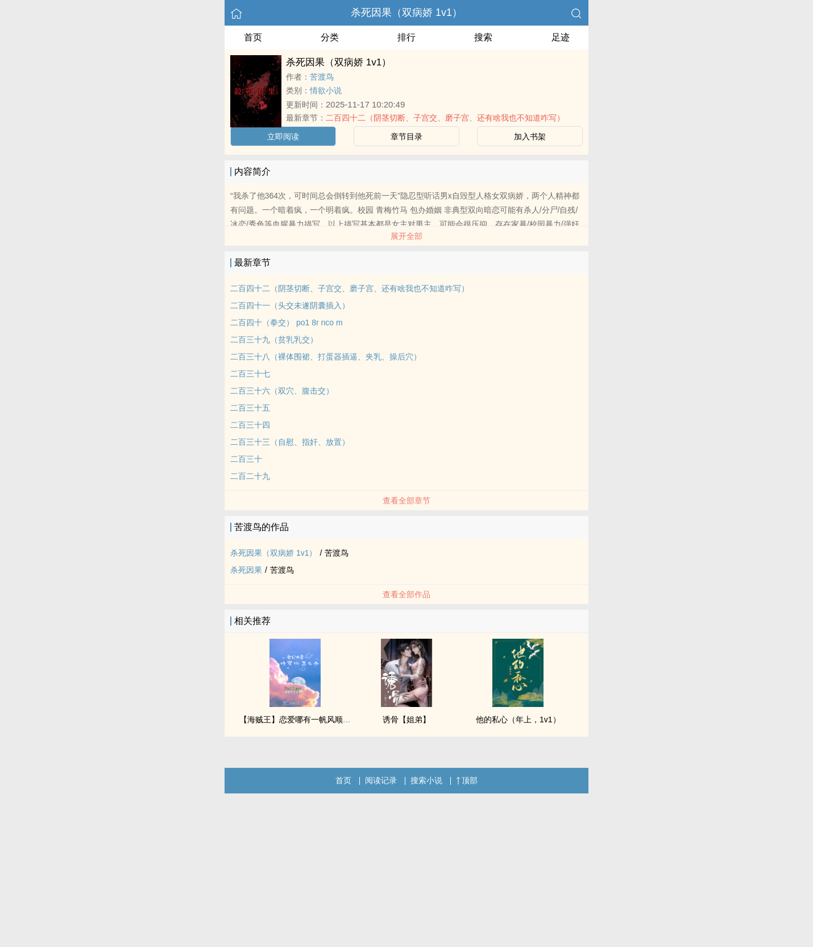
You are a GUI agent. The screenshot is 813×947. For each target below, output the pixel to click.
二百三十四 (250, 424)
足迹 (560, 37)
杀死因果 (246, 569)
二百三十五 (250, 407)
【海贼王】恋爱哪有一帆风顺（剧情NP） (312, 719)
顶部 (467, 780)
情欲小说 (326, 90)
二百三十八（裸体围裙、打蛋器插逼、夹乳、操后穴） (325, 356)
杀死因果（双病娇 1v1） (406, 12)
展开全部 (406, 236)
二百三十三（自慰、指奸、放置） (290, 441)
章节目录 (406, 136)
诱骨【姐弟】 (406, 719)
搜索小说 (426, 780)
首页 (253, 37)
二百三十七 (250, 373)
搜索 (483, 37)
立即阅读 (283, 136)
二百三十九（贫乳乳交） (274, 339)
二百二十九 (250, 476)
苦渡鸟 (322, 76)
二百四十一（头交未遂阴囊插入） (290, 305)
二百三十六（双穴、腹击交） (282, 390)
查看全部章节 (406, 500)
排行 (406, 37)
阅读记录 (381, 780)
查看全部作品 (406, 594)
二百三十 (246, 459)
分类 (330, 37)
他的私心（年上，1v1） (518, 719)
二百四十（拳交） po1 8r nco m (286, 322)
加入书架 (530, 136)
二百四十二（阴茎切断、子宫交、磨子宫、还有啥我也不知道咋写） (445, 117)
